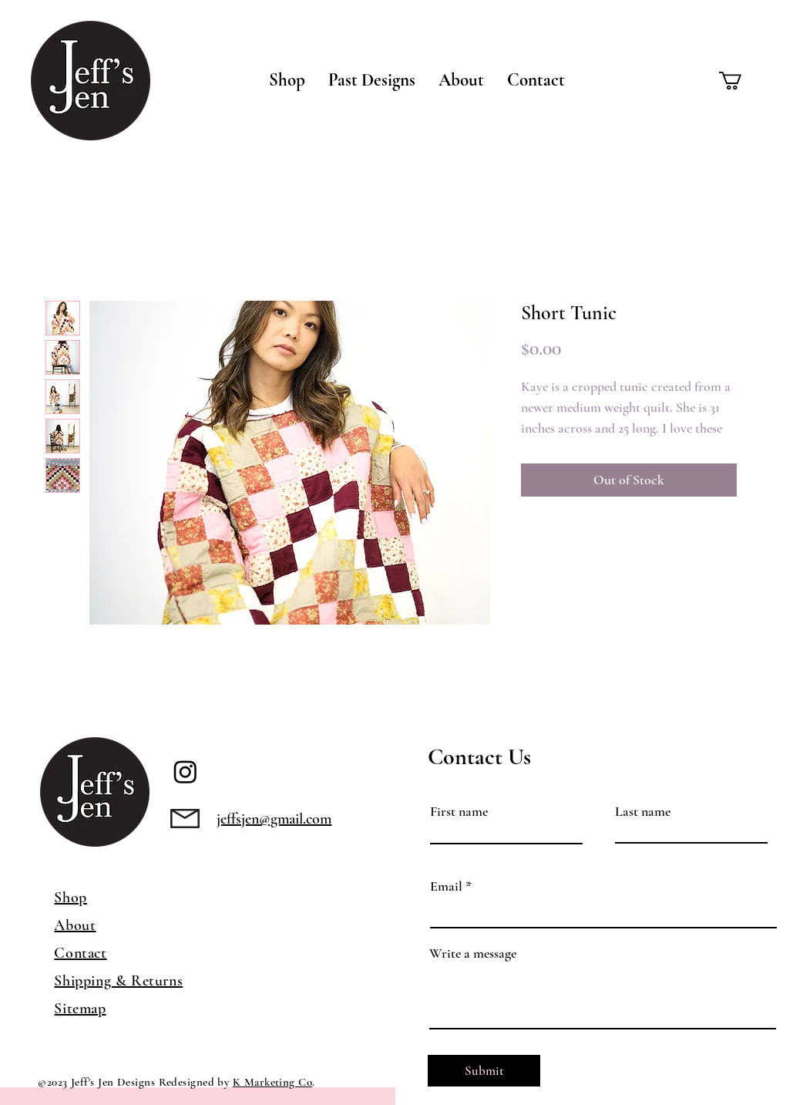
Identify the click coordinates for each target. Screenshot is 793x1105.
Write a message (472, 953)
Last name (642, 811)
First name (459, 811)
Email (446, 886)
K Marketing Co (272, 1082)
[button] (287, 80)
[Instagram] (185, 771)
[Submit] (484, 1070)
